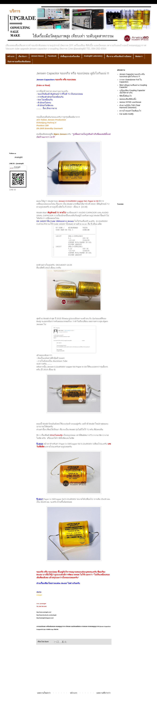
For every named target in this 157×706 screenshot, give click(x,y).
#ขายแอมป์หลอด (40, 626)
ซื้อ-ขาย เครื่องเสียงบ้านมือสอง (118, 56)
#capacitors (107, 626)
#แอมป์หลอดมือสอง (76, 626)
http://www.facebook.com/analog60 (46, 615)
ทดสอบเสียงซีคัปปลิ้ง (127, 99)
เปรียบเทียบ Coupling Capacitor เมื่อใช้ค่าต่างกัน (132, 91)
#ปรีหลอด (67, 626)
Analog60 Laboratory (93, 56)
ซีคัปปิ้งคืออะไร (125, 96)
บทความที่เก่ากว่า (103, 693)
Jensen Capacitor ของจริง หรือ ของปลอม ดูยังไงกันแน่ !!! (132, 75)
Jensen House (37, 56)
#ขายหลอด (84, 626)
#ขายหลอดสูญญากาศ (93, 626)
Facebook (52, 56)
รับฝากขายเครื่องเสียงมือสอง (19, 61)
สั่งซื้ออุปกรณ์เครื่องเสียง (70, 56)
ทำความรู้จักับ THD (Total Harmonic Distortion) (129, 106)
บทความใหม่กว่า (44, 693)
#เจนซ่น (48, 629)
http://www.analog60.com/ (43, 612)
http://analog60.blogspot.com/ (44, 618)
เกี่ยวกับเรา (22, 56)
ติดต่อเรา (139, 56)
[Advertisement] (73, 669)
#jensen (101, 626)
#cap (54, 629)
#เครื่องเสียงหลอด (50, 626)
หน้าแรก (10, 56)
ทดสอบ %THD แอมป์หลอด (130, 102)
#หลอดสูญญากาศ (60, 626)
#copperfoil (39, 629)
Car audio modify (126, 114)
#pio (44, 629)
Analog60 (18, 157)
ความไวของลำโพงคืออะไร (130, 111)
